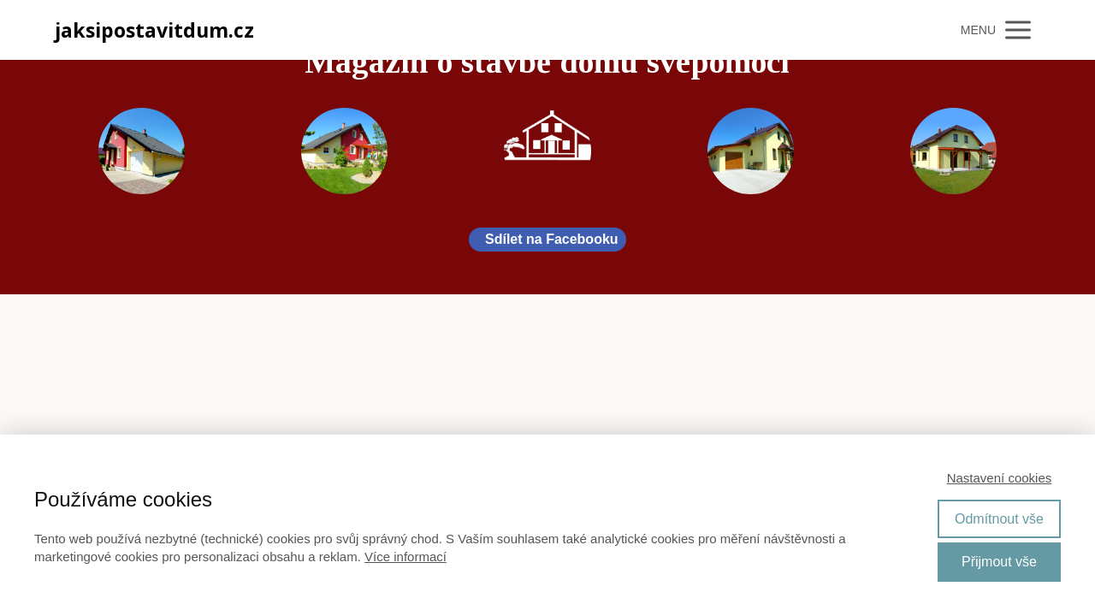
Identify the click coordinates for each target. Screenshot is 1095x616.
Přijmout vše (999, 561)
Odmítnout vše (999, 519)
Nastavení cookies (999, 478)
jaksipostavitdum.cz (154, 30)
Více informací (405, 556)
